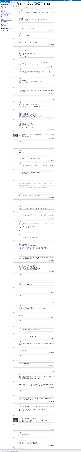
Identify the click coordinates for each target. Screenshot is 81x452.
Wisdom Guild (15, 0)
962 (13, 119)
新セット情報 (4, 7)
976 (13, 254)
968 (13, 169)
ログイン (76, 0)
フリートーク (4, 6)
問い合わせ (4, 25)
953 (13, 38)
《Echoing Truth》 (21, 113)
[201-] (17, 448)
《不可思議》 (40, 384)
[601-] (25, 448)
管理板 (3, 19)
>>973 (19, 243)
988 (13, 347)
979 (13, 280)
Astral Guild (6, 451)
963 (13, 130)
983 (13, 312)
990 (13, 360)
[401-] (21, 448)
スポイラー (4, 12)
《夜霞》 (34, 251)
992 (13, 373)
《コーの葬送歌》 (44, 343)
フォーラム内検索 (5, 23)
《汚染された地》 (21, 247)
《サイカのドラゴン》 (29, 384)
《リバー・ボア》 (29, 251)
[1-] (13, 448)
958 (13, 87)
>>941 (19, 41)
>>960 (19, 112)
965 (13, 149)
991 (13, 366)
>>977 (19, 297)
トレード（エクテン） (5, 15)
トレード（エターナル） (6, 16)
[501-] (23, 448)
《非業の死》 (31, 226)
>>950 (19, 52)
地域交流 (3, 10)
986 (13, 333)
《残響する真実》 (21, 106)
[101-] (15, 448)
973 (13, 211)
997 (13, 415)
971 (13, 198)
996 (13, 402)
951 (13, 25)
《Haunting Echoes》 (26, 115)
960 (13, 101)
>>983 (19, 322)
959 (13, 94)
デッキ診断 (4, 11)
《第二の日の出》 (21, 363)
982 (13, 304)
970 (13, 192)
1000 (13, 437)
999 (13, 431)
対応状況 (3, 24)
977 (13, 261)
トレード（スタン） (5, 14)
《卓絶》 (20, 427)
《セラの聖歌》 (35, 329)
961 (13, 109)
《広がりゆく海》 (28, 247)
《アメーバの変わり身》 (23, 398)
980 (13, 287)
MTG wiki (20, 0)
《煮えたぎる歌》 (25, 308)
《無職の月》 (26, 257)
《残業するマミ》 (24, 125)
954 (13, 45)
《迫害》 (40, 223)
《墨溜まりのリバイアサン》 (23, 248)
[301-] (19, 448)
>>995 (19, 405)
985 (13, 326)
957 (13, 77)
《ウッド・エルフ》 (22, 434)
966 (13, 155)
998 (13, 424)
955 (13, 59)
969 (13, 180)
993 (13, 381)
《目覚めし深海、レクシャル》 (34, 248)
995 (13, 395)
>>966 (19, 175)
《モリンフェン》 (26, 420)
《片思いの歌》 (21, 315)
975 (13, 240)
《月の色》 (30, 376)
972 (13, 205)
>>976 (19, 283)
